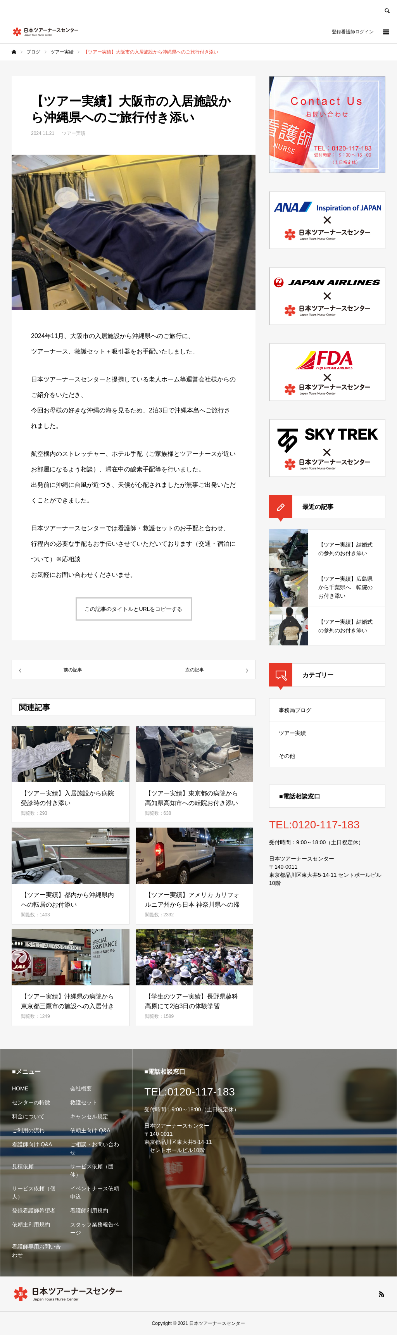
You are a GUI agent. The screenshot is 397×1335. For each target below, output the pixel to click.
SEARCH (387, 10)
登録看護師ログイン (353, 31)
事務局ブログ (295, 710)
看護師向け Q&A (32, 1144)
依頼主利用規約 (31, 1224)
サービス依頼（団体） (92, 1170)
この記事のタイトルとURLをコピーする (133, 609)
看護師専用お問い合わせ (36, 1251)
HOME (20, 1088)
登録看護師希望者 (33, 1210)
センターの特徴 (31, 1102)
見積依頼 (23, 1166)
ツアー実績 (73, 133)
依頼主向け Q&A (90, 1130)
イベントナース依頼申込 (94, 1192)
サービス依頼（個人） (33, 1192)
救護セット (83, 1102)
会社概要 (81, 1088)
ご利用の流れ (28, 1130)
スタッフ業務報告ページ (94, 1228)
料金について (28, 1116)
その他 (287, 756)
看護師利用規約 (89, 1210)
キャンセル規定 (89, 1116)
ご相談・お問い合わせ (94, 1148)
